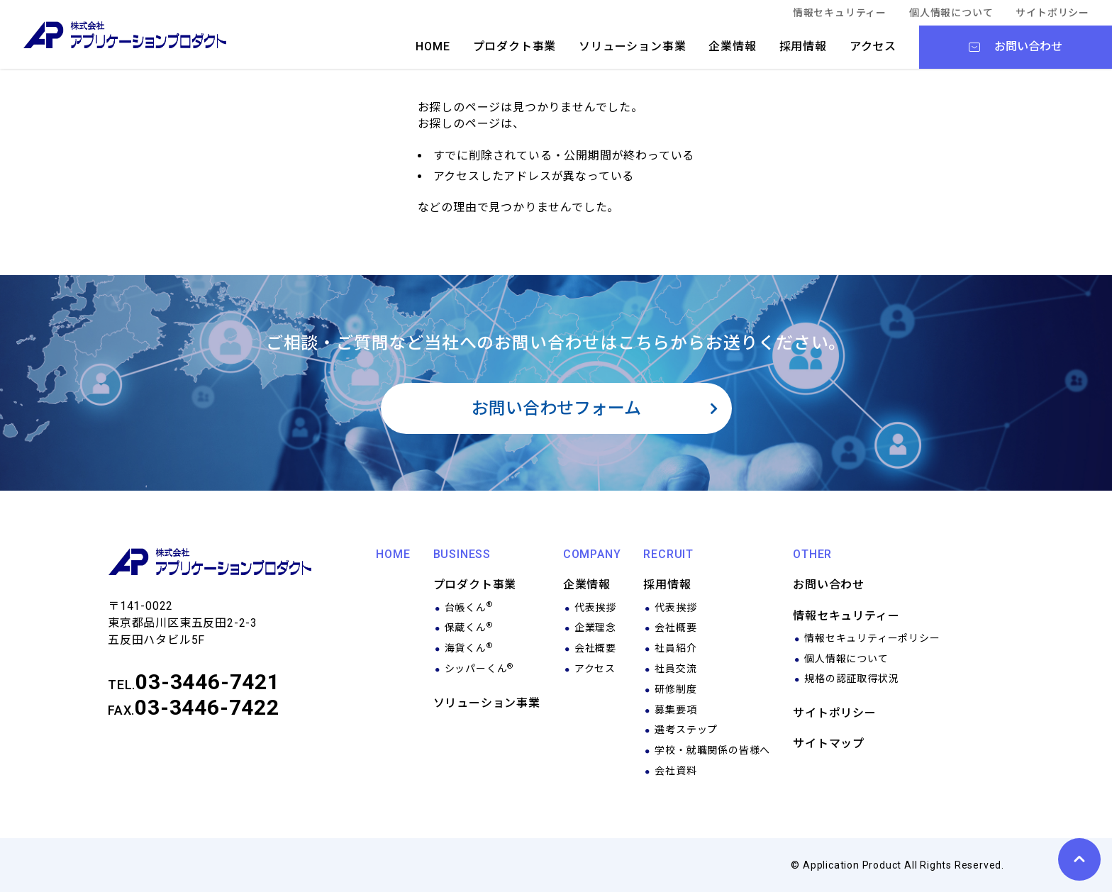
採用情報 (803, 46)
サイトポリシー (1052, 12)
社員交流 (675, 668)
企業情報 (732, 46)
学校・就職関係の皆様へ (712, 750)
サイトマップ (828, 743)
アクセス (873, 46)
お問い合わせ (828, 584)
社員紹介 (675, 648)
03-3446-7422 (207, 707)
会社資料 (675, 770)
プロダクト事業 (515, 46)
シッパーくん (479, 668)
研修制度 (675, 689)
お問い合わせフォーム (556, 408)
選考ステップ (686, 729)
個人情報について (951, 12)
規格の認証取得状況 (851, 678)
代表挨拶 (595, 607)
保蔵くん (469, 627)
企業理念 (595, 627)
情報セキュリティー (839, 12)
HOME (433, 46)
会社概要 (595, 648)
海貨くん (469, 648)
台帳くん (469, 607)
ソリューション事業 (632, 46)
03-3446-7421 (207, 681)
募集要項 (675, 709)
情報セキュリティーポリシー (872, 638)
